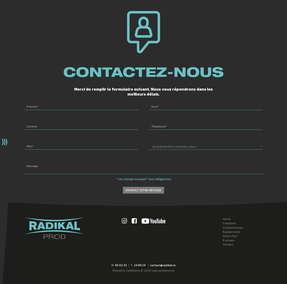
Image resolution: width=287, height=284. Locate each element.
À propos (229, 240)
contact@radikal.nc (163, 265)
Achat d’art (230, 236)
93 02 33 (121, 265)
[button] (4, 142)
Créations (229, 223)
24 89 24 (140, 265)
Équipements (231, 232)
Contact (228, 244)
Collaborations (233, 227)
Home (227, 219)
